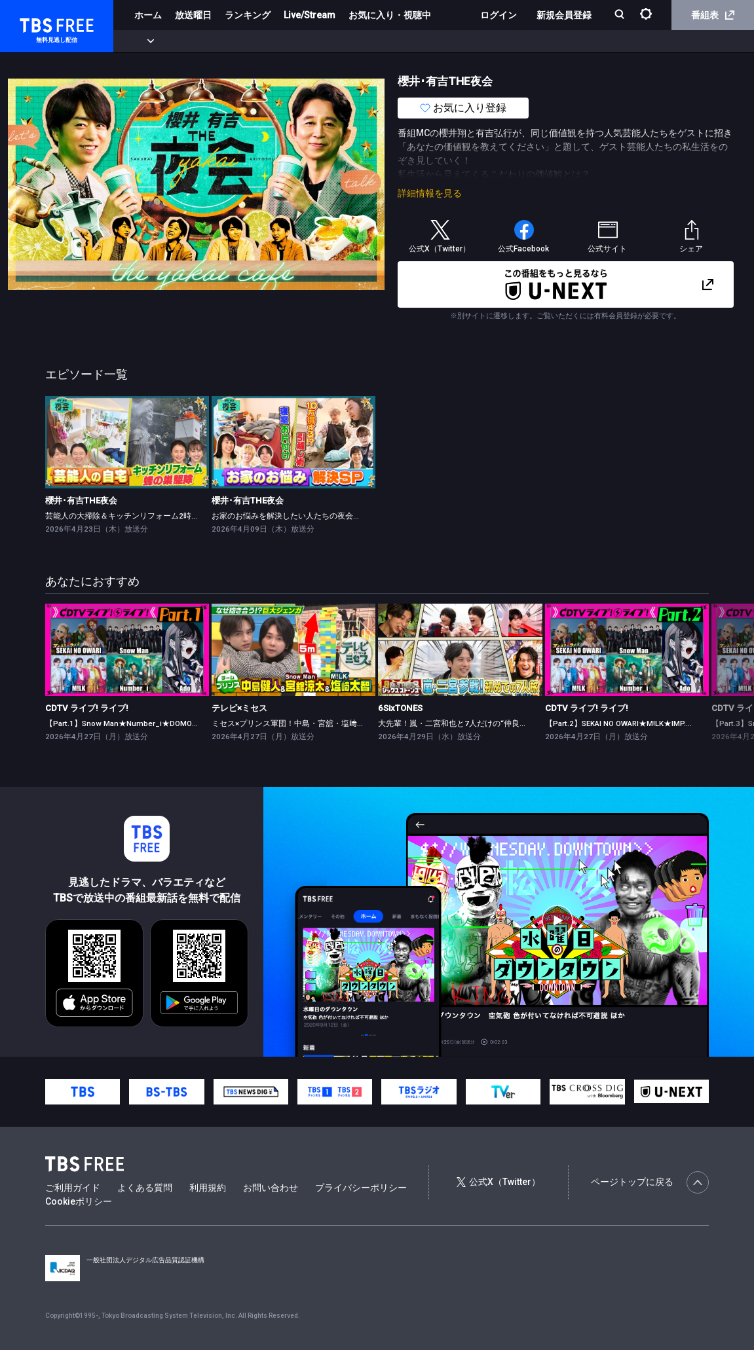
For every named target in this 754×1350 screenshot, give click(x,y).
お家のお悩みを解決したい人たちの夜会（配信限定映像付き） (322, 515)
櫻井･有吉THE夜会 (81, 500)
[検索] (620, 15)
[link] (127, 442)
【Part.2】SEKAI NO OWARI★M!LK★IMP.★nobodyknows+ (647, 723)
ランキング (248, 15)
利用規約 (207, 1187)
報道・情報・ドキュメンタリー (433, 41)
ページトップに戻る (650, 1182)
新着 (142, 41)
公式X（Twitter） (498, 1182)
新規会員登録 (564, 15)
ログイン (498, 15)
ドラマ (264, 41)
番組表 (712, 15)
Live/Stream (309, 15)
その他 (519, 41)
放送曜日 (193, 15)
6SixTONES (400, 708)
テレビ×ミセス (239, 708)
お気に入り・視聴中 (390, 15)
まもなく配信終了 (201, 41)
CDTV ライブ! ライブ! (86, 708)
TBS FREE (35, 23)
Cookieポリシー (78, 1201)
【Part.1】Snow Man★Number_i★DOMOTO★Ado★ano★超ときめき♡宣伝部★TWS (196, 723)
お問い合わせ (270, 1187)
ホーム (148, 15)
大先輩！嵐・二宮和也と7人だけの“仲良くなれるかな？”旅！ (486, 723)
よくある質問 (144, 1187)
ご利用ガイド (72, 1187)
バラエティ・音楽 (326, 41)
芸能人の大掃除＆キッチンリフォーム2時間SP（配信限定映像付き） (166, 515)
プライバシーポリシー (361, 1187)
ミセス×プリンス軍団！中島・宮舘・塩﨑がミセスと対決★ (316, 723)
